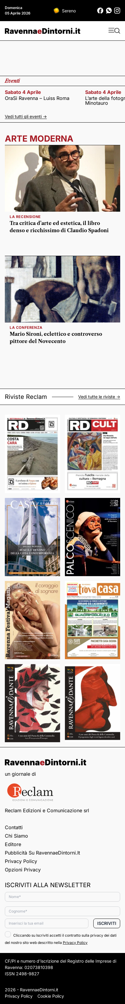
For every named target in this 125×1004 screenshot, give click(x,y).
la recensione (25, 216)
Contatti (14, 827)
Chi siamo (16, 836)
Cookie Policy (50, 996)
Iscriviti (106, 923)
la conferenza (26, 327)
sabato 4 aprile (23, 92)
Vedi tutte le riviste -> (99, 397)
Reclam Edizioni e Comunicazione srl (47, 810)
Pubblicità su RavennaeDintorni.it (42, 853)
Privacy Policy (21, 861)
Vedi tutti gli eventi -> (26, 116)
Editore (13, 844)
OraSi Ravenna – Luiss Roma (37, 98)
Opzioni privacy (23, 870)
